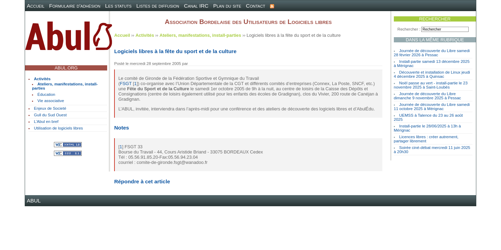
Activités (42, 79)
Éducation (46, 94)
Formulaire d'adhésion (74, 6)
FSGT (126, 83)
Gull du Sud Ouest (50, 115)
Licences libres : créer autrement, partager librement (426, 139)
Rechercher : (408, 29)
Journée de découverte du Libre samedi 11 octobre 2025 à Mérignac (432, 106)
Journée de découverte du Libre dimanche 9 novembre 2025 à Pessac (427, 96)
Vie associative (51, 101)
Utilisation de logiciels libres (58, 128)
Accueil (36, 6)
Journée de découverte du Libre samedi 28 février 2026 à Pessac (432, 53)
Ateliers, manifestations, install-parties (200, 35)
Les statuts (118, 6)
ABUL (34, 200)
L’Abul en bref (46, 121)
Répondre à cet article (142, 181)
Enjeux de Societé (50, 108)
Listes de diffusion (157, 6)
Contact (255, 6)
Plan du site (227, 6)
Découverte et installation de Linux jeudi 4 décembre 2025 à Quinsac (432, 74)
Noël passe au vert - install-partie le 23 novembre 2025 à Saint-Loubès (431, 85)
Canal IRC (196, 6)
